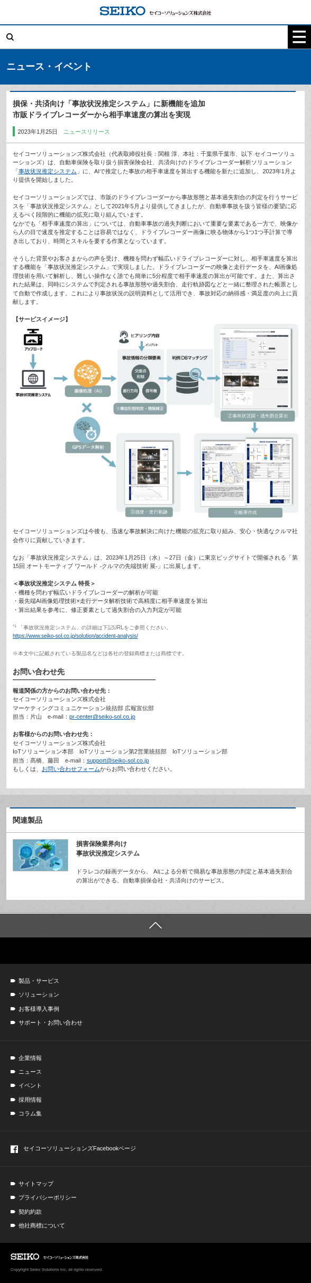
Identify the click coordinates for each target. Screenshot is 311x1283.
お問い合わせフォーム (71, 769)
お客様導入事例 (39, 1009)
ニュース (30, 1071)
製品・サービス (39, 981)
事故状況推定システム (48, 171)
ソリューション (39, 994)
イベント (30, 1085)
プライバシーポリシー (48, 1197)
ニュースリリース (86, 131)
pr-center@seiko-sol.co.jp (102, 716)
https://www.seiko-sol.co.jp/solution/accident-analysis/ (75, 636)
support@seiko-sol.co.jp (118, 760)
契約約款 (30, 1211)
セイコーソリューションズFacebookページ (73, 1149)
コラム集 (30, 1113)
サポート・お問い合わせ (51, 1022)
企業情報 (30, 1058)
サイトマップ (36, 1183)
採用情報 (30, 1099)
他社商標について (42, 1225)
